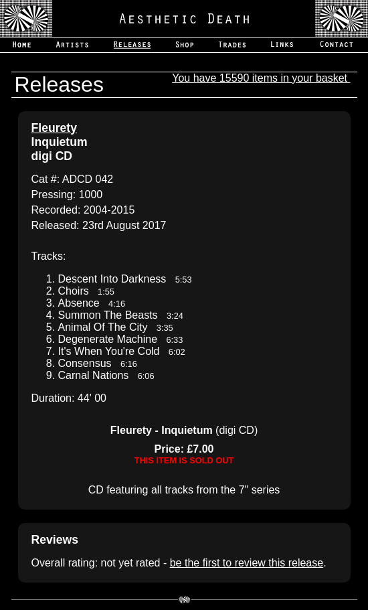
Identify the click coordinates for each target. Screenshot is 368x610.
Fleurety (54, 128)
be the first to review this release (246, 562)
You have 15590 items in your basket (261, 78)
